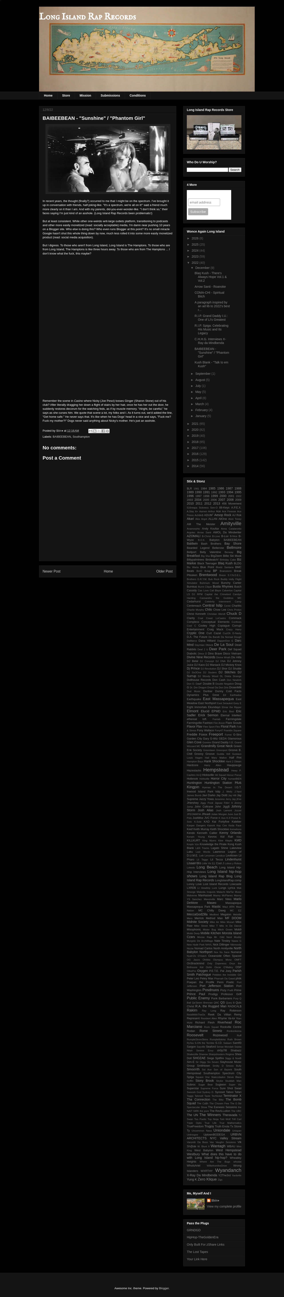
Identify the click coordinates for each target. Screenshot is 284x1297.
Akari (190, 518)
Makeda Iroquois (206, 892)
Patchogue (203, 974)
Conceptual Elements (215, 621)
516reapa (192, 507)
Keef (190, 829)
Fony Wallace (205, 730)
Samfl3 (237, 1043)
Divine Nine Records (201, 657)
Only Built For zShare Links (206, 1244)
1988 (238, 488)
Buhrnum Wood (209, 583)
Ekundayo (214, 707)
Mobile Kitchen (211, 933)
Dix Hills (236, 657)
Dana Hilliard (207, 640)
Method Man (214, 918)
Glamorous (234, 738)
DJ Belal (192, 661)
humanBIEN (234, 778)
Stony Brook (204, 1080)
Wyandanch (228, 1170)
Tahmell (199, 1096)
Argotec (191, 532)
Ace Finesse (229, 511)
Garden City (194, 738)
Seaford (211, 1046)
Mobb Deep (193, 933)
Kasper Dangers (196, 825)
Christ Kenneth (196, 613)
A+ (196, 511)
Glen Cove (194, 742)
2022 (195, 262)
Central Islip (213, 605)
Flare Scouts (233, 722)
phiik (238, 978)
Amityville (230, 523)
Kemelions (235, 829)
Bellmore (234, 548)
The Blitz (218, 1099)
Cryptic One (195, 633)
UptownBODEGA (214, 1134)
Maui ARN (229, 906)
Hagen (199, 757)
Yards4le (236, 1175)
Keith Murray (201, 829)
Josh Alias (205, 810)
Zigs (220, 1179)
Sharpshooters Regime (221, 1054)
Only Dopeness (216, 963)
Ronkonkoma (234, 1031)
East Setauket (225, 703)
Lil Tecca (216, 859)
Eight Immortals (197, 707)
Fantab (216, 719)
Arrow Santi (204, 532)
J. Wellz (227, 791)
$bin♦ (215, 1200)
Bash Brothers (211, 543)
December (202, 268)
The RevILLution (220, 1111)
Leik (201, 855)
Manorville (209, 899)
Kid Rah (226, 836)
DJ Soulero (210, 672)
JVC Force (211, 817)
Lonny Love (194, 884)
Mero (190, 918)
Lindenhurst (233, 859)
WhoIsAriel (193, 1165)
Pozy (223, 990)
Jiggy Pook (206, 803)
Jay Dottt (221, 795)
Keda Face (235, 825)
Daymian (200, 645)
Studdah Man (233, 1081)
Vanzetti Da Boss (197, 1142)
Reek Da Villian (219, 1014)
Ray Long (209, 1010)
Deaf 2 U (202, 649)
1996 (190, 496)
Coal (200, 618)
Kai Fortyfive (220, 821)
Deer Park (217, 649)
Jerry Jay (231, 799)
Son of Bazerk (223, 1069)
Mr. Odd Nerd (223, 937)
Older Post (164, 571)
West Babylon (203, 1150)
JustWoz (198, 817)
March (200, 404)
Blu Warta (193, 567)
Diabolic (192, 653)
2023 (195, 256)
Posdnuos (210, 990)
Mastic (216, 906)
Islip (217, 791)
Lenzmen (210, 855)
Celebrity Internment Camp (223, 601)
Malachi (221, 892)
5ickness (204, 507)
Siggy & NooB (233, 1058)
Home (48, 95)
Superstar (193, 1088)
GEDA (223, 738)
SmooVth (193, 1069)
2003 (190, 499)
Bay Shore (233, 543)
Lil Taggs (202, 859)
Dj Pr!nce (193, 668)
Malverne (192, 895)
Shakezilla (192, 1054)
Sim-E (190, 1062)
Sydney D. (208, 1092)
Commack (235, 618)
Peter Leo (193, 978)
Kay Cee (222, 825)
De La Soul (223, 645)
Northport (205, 952)
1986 (220, 488)
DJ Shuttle (234, 668)
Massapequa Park (198, 906)
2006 (214, 499)
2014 (195, 466)
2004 (198, 499)
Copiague (224, 625)
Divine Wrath (223, 657)
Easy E (237, 703)
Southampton (81, 436)
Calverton (227, 590)
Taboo (229, 1092)
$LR (189, 488)
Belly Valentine (210, 552)
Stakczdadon (218, 1077)
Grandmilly (208, 746)
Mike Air (214, 922)
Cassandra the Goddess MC (220, 598)
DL (221, 676)
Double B (208, 683)
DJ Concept (207, 661)
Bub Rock (213, 579)
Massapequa (233, 903)
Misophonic (194, 929)
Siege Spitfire (215, 1058)
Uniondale (221, 1130)
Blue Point (207, 567)
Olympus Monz (222, 959)
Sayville (201, 1046)
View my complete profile (224, 1206)
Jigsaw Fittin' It (224, 803)
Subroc (191, 1084)
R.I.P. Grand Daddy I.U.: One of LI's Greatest (211, 317)
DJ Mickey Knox (231, 664)
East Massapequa (218, 699)
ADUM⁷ (208, 515)
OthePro (191, 971)
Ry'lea (190, 1043)
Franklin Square (232, 730)
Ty (188, 1130)
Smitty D (218, 1065)
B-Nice (233, 536)
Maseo (211, 903)
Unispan (236, 1130)
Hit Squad (220, 775)
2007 (221, 499)
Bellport (191, 552)
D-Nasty (237, 633)
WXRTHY (207, 1171)
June (230, 814)
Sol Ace (207, 1069)
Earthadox (235, 695)
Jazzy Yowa (206, 799)
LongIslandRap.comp (228, 880)
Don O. (191, 683)
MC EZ (235, 910)
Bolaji (208, 571)
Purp (236, 998)
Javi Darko (208, 795)
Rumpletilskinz (218, 1039)
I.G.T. (238, 787)
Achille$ (199, 515)
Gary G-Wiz (210, 738)
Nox (216, 952)
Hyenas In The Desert (217, 787)
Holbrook (192, 778)
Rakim (192, 1010)
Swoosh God (194, 1092)
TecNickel (216, 1096)
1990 (198, 492)
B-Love (216, 536)
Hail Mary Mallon (216, 757)
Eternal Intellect (231, 715)
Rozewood (220, 1035)
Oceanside (214, 955)
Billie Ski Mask (232, 555)
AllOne (223, 518)
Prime (237, 990)
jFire (239, 799)
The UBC (236, 1111)
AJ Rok (236, 515)
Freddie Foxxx (197, 734)
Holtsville (204, 778)
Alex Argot (201, 519)
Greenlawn (209, 750)
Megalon (226, 914)
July (198, 386)
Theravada (230, 1115)
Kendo (191, 833)
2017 (195, 448)
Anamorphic (193, 528)
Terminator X (232, 1095)
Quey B (230, 1002)
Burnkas (192, 586)
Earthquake (194, 699)
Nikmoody (235, 944)
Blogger (164, 1288)
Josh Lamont (224, 810)
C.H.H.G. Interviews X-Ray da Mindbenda (210, 341)
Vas (212, 1142)
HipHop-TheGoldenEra (202, 1237)
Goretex (206, 742)
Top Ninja (213, 1119)
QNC (216, 1002)
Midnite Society (197, 922)
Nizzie (190, 948)
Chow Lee (219, 609)
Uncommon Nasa (201, 1130)
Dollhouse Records (199, 680)
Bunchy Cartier (231, 582)
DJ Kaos (199, 664)
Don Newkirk (234, 680)
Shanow (203, 1054)
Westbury (193, 1154)
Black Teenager (207, 563)
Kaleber (236, 821)
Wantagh (218, 1146)
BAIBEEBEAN (62, 436)
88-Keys (224, 507)
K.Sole (197, 821)
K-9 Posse (232, 818)
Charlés (236, 605)
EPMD (215, 711)
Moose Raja (204, 937)
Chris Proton (234, 609)
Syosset (220, 1092)
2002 (238, 496)
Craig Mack (215, 629)
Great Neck (225, 746)
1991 (206, 492)
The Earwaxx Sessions (222, 1107)
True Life (211, 1123)
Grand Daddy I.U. (223, 742)
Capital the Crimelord (218, 594)
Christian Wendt (216, 614)
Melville (237, 914)
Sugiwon (220, 1084)
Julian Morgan (219, 814)
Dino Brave (215, 653)
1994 (230, 492)
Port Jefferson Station (216, 986)
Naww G (236, 941)
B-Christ (206, 536)
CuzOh (227, 633)
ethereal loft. (197, 719)
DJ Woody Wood (208, 676)
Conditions (138, 95)
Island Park (205, 791)
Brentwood (208, 575)
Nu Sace (224, 952)
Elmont (192, 711)
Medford (214, 914)
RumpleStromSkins (197, 1039)
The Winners (210, 1115)
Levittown (232, 855)
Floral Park (228, 726)
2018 (195, 442)
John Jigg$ (222, 806)
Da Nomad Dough (231, 637)
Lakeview (236, 848)
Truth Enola (222, 1126)
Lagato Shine (219, 848)
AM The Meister (201, 524)
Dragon (202, 687)
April (198, 398)
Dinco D (202, 653)
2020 (195, 429)
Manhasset (205, 895)
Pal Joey (225, 971)
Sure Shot (226, 1088)
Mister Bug (209, 929)
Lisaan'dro (194, 863)
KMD (238, 840)
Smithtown (203, 1065)
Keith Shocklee (219, 829)
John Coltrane (204, 806)
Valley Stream (230, 1138)
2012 (207, 503)
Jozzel (237, 810)
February (202, 410)
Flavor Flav (194, 726)
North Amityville (223, 948)
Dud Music (194, 691)
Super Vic (235, 1084)
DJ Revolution (208, 668)
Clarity (191, 618)
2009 (238, 499)
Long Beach (207, 867)
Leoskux (220, 855)
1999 (214, 496)
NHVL (208, 944)
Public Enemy (198, 998)
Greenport (221, 750)
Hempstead (216, 770)
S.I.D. (218, 1043)
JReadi (206, 814)
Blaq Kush (225, 563)
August (200, 380)
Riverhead (225, 1022)
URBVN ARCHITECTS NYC (214, 1136)
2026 (195, 238)
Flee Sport (209, 726)
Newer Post (52, 571)
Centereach (194, 605)
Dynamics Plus (198, 695)
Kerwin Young (196, 836)
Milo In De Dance (230, 925)
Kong (231, 844)
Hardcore (192, 765)
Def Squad (234, 649)
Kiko (239, 836)
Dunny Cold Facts (228, 691)
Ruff (239, 1035)
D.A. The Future (197, 637)
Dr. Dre (194, 687)
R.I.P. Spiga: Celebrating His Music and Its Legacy (211, 329)
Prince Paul (196, 994)
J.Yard (238, 791)
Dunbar (207, 691)
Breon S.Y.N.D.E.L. (230, 575)
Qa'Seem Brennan (202, 1002)
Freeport (216, 734)
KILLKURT (193, 840)
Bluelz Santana (225, 567)
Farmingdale (233, 719)
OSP (238, 967)
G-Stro (237, 734)
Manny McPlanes (223, 895)
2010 (190, 503)
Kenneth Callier (207, 833)
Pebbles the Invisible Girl (226, 974)
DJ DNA (221, 661)
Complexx (193, 621)
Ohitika (206, 959)
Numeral (236, 952)
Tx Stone (235, 1126)
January (201, 416)
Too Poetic (200, 1119)
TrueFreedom (195, 1126)
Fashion (208, 722)
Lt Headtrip (203, 888)
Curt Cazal (214, 633)
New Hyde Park (196, 944)
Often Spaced (232, 955)
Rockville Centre (230, 1027)
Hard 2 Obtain (233, 761)
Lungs (222, 887)
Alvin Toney (234, 519)
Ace (218, 511)
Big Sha (205, 556)
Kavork (211, 825)
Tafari (238, 1092)
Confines (236, 622)
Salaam (227, 1043)
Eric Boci (228, 711)
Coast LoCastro (216, 618)
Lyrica (231, 887)
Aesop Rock (222, 515)
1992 (214, 492)
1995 (238, 492)
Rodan (191, 1031)
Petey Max (206, 978)
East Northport (207, 703)
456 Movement (231, 503)
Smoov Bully (233, 1065)
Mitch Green (225, 929)
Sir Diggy (201, 1062)
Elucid (205, 711)
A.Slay (190, 511)
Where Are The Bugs (215, 1161)
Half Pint (235, 757)
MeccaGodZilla (197, 914)
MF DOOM (233, 918)
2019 (195, 435)
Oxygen (202, 971)
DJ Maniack (213, 664)
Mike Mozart (227, 922)
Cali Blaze (215, 590)
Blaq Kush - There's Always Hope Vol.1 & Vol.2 (211, 276)
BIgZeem (216, 555)
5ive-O (214, 507)
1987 (229, 488)
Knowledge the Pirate (213, 844)
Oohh (209, 967)
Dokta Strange (233, 676)
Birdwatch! (212, 559)
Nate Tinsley (222, 940)
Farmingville (194, 722)
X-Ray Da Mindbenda (202, 1175)
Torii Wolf (225, 1119)
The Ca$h (202, 1103)
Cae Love (203, 590)
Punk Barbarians (221, 998)
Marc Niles (224, 899)
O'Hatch (202, 956)
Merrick (199, 918)
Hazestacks (194, 770)
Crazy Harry (233, 629)
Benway (229, 552)
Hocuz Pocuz (234, 775)
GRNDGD (194, 1230)
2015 (195, 460)
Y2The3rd (224, 1175)
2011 (199, 503)
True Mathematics (230, 1123)
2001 (231, 496)
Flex (217, 726)
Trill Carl (236, 1119)
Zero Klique (207, 1179)
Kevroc (212, 836)
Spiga (190, 1077)
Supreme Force (209, 1088)
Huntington (194, 782)
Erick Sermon (208, 715)
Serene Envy (204, 1050)
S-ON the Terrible (204, 1043)
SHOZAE (199, 1058)
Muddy (237, 937)
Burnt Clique (205, 586)
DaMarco (192, 640)
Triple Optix (194, 1123)
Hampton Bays (195, 761)
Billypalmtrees (195, 559)
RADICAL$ (234, 1006)
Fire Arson (219, 723)
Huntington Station (218, 782)
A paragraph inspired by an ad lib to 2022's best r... (212, 306)
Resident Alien (209, 1018)
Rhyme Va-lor (226, 1018)
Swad (237, 1088)
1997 (198, 496)
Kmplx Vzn (193, 844)
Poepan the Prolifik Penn (205, 982)
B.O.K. (201, 540)
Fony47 (219, 730)
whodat (237, 1161)
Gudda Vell (223, 754)
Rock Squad (211, 1027)
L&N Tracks (202, 848)
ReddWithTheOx (196, 1014)
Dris (226, 687)
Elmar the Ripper (231, 707)
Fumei (228, 734)
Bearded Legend (198, 547)
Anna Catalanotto (231, 528)
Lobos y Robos (233, 863)
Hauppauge (234, 765)
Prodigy (213, 994)
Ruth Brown (234, 1039)
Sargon (191, 1046)
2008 (230, 499)
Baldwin (192, 543)
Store (66, 95)
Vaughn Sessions (225, 1142)
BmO (199, 571)
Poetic (230, 982)
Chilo (208, 609)
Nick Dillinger (221, 944)
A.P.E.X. (236, 507)
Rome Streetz (210, 1031)
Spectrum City (231, 1073)
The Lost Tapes (197, 1252)
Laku (190, 851)
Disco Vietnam (232, 653)
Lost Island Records (215, 884)
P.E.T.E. (214, 971)
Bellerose (218, 547)
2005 (206, 499)
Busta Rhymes (223, 586)
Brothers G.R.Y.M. (197, 579)
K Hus (222, 818)
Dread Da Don (215, 687)
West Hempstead (228, 1150)
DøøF (199, 683)
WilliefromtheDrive (217, 1165)
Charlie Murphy (195, 609)
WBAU (231, 1146)
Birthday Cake (228, 559)
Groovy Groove (204, 753)
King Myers (209, 840)
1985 (212, 488)
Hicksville (208, 775)
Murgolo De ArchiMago (200, 941)
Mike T (213, 925)
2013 (216, 503)
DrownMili (235, 687)
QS (222, 1002)
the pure (204, 1111)
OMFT (237, 959)
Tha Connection (198, 1099)
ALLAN (212, 518)
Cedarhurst (194, 601)
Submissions (110, 95)
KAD (207, 821)
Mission (85, 95)
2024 (195, 250)
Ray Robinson (230, 1010)
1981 (196, 488)
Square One (202, 1077)
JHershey (193, 802)
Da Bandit (214, 637)
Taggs (190, 1096)
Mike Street (201, 925)
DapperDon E (225, 640)
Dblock (209, 645)
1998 (206, 496)
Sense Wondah (225, 1046)
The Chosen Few (219, 1103)
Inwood (191, 791)
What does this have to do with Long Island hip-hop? (214, 1156)
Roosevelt (195, 1035)
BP (215, 571)
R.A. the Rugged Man (210, 1006)
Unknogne (192, 1134)
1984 (204, 488)
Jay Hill (232, 795)
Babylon (214, 540)
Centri (227, 605)
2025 (195, 244)
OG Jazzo (193, 959)
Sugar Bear (205, 1084)
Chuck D (234, 614)
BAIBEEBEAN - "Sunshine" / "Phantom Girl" (212, 352)
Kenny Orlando (230, 833)
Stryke (219, 1081)
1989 (190, 492)
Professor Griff (231, 994)
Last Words (203, 851)
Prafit (230, 990)
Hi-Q (198, 775)
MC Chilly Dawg (212, 910)
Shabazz (236, 1050)
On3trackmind (195, 963)
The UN (192, 1115)
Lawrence (219, 851)
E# (224, 695)
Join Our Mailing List (205, 194)
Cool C (191, 625)
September (203, 373)
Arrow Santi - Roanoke (210, 286)
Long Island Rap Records (87, 17)
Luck (214, 888)
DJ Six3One (194, 672)
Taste (207, 1096)
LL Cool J (218, 863)
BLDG (237, 563)
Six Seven (213, 1062)
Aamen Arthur (207, 511)
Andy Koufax (210, 528)
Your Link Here (197, 1259)
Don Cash (218, 680)
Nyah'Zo (191, 956)
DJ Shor (222, 668)
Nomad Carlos (203, 948)
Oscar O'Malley (223, 967)
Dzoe (216, 695)
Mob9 (238, 929)
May (198, 392)
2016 (195, 454)
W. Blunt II (203, 1146)
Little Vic (206, 863)
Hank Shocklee (214, 761)
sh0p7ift (222, 1050)
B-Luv (225, 536)
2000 (222, 496)
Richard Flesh (205, 1022)
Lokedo (191, 867)
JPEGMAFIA (194, 814)
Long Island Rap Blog (216, 876)
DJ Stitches (227, 672)
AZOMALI (193, 536)
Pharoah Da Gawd (224, 978)
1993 (221, 492)
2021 (195, 423)
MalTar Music (233, 892)
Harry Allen (212, 765)
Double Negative (224, 683)
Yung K (192, 1179)
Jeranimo (220, 799)
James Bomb (194, 795)
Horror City (219, 778)
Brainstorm (226, 571)
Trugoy (209, 1126)
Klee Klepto (225, 840)
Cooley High (206, 625)
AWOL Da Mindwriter (227, 532)
